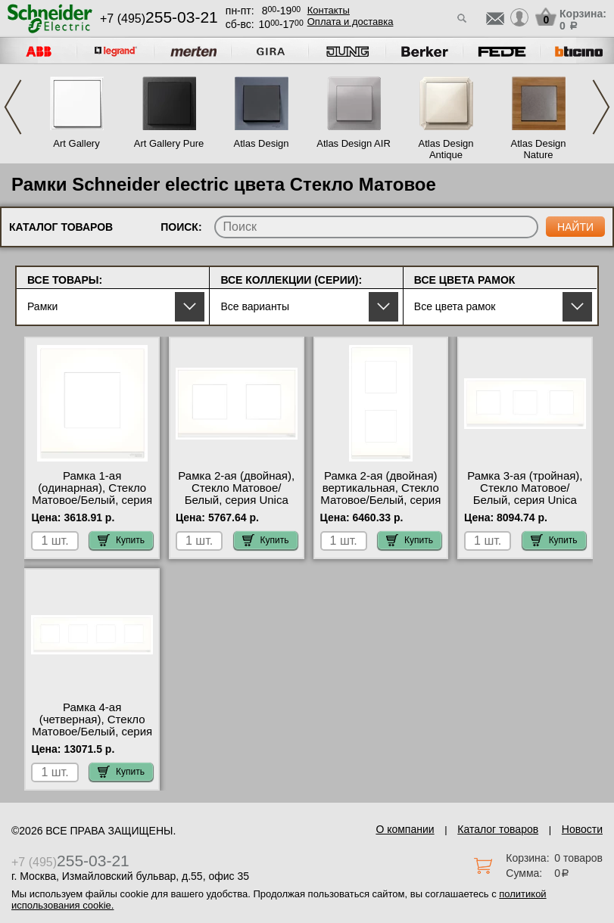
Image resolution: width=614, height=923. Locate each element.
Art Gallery (76, 143)
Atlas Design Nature (538, 149)
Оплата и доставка (350, 21)
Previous (13, 107)
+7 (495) (159, 18)
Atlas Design (261, 143)
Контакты (328, 10)
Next (601, 107)
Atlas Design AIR (353, 143)
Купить (121, 540)
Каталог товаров (497, 829)
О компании (405, 829)
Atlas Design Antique (446, 149)
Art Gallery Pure (169, 143)
